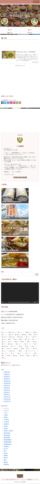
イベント (6, 408)
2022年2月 (7, 392)
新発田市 (6, 446)
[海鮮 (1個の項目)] (9, 356)
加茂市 (6, 417)
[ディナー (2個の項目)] (35, 339)
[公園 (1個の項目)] (22, 346)
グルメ (6, 412)
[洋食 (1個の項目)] (4, 349)
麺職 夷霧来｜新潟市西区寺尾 (9, 320)
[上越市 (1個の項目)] (36, 349)
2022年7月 (7, 385)
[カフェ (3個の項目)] (29, 337)
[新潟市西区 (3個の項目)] (13, 337)
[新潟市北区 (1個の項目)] (13, 351)
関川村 (6, 462)
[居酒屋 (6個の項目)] (11, 335)
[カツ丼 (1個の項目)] (5, 351)
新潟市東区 (7, 435)
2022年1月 (7, 394)
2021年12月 (7, 396)
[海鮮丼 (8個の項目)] (36, 332)
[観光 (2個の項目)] (21, 339)
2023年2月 (7, 379)
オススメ (6, 410)
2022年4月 (7, 388)
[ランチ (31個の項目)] (4, 332)
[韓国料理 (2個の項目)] (11, 344)
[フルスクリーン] (37, 302)
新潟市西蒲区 (7, 439)
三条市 (6, 415)
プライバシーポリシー (10, 479)
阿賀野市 (6, 464)
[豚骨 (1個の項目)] (22, 351)
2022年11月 (7, 381)
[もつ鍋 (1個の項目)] (20, 358)
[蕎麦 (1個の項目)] (23, 349)
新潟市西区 (7, 437)
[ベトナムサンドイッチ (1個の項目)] (32, 351)
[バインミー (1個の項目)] (29, 353)
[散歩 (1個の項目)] (28, 346)
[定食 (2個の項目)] (16, 339)
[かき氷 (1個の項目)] (10, 349)
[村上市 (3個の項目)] (35, 337)
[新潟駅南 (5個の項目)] (17, 335)
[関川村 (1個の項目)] (36, 356)
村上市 (6, 448)
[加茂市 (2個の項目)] (35, 342)
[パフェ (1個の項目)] (14, 353)
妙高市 (6, 426)
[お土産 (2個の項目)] (4, 339)
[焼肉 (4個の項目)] (30, 335)
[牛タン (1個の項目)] (29, 349)
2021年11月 (7, 399)
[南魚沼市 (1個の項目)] (16, 349)
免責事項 (29, 479)
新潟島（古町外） (9, 430)
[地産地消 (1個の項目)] (15, 356)
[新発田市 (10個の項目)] (28, 332)
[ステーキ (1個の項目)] (21, 353)
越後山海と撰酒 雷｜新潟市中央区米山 (12, 317)
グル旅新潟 (20, 146)
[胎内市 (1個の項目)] (29, 356)
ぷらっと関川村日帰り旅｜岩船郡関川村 (12, 314)
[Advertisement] (20, 44)
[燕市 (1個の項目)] (4, 356)
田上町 (6, 453)
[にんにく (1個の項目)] (35, 346)
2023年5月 (7, 376)
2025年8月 (7, 372)
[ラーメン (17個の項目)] (21, 332)
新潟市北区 (7, 433)
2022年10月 (7, 383)
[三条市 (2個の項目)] (4, 342)
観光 (5, 460)
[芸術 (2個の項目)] (17, 342)
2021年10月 (7, 401)
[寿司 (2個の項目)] (10, 339)
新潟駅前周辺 (7, 442)
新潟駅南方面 (7, 444)
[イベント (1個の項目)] (14, 346)
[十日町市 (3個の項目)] (5, 337)
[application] (20, 293)
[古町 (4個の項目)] (36, 335)
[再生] (3, 302)
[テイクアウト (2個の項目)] (28, 344)
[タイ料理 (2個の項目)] (28, 339)
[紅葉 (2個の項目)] (4, 344)
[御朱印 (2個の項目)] (23, 342)
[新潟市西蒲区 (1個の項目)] (6, 346)
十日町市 (6, 419)
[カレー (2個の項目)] (11, 342)
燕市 (5, 451)
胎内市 (6, 457)
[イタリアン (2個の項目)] (19, 344)
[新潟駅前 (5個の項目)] (24, 335)
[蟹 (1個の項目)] (36, 353)
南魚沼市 (6, 424)
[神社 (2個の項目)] (29, 342)
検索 (2, 271)
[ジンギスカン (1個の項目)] (5, 353)
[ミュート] (35, 302)
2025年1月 (7, 374)
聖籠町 (6, 455)
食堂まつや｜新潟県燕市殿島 (9, 311)
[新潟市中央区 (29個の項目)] (12, 332)
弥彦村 (6, 428)
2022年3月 (7, 390)
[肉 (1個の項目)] (36, 344)
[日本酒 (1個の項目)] (23, 356)
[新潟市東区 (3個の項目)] (21, 337)
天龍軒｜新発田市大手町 (8, 323)
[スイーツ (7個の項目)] (4, 335)
